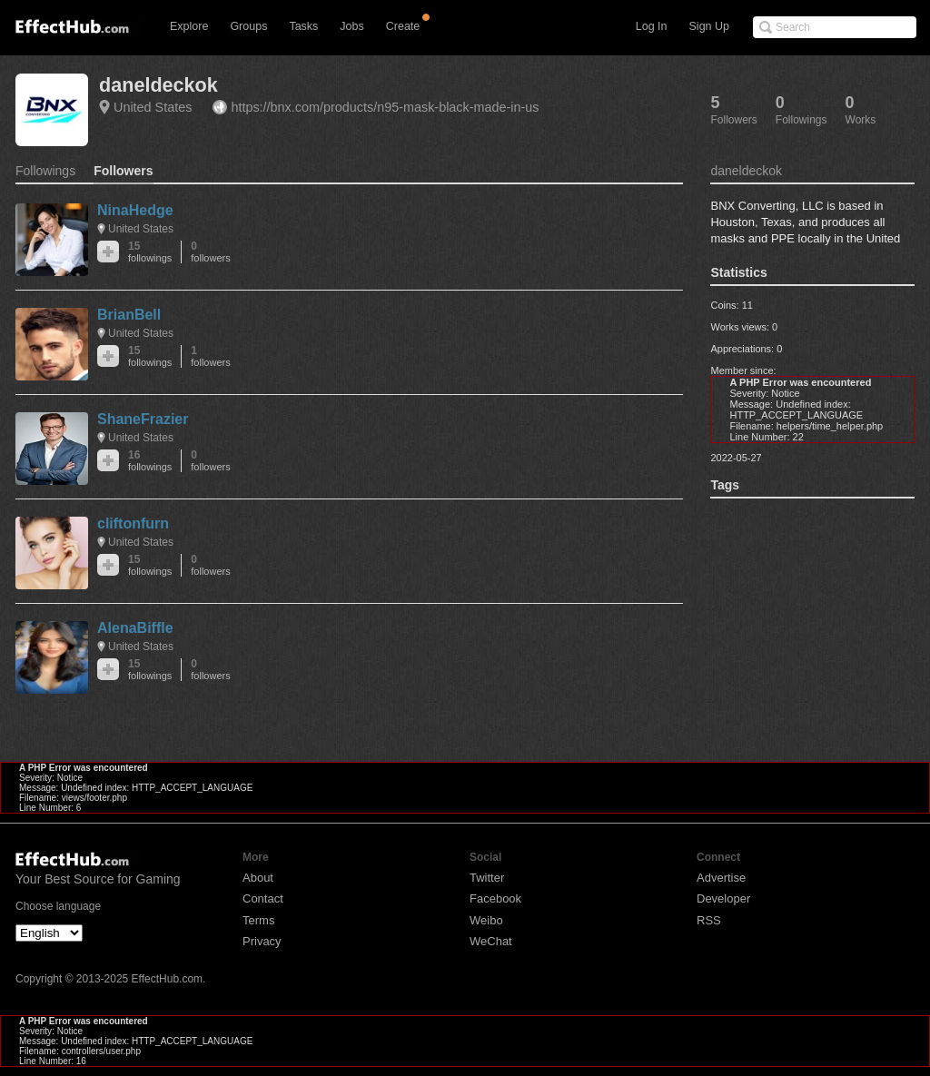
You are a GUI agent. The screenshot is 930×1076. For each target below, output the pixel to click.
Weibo (486, 920)
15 (150, 252)
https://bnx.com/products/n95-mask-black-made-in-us (385, 107)
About (257, 877)
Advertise (721, 877)
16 (150, 460)
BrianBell (129, 314)
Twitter (487, 877)
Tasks (303, 26)
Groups (248, 26)
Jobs (351, 26)
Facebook (495, 898)
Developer (723, 898)
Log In (652, 26)
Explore (189, 26)
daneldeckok (158, 85)
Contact (262, 898)
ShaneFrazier (142, 419)
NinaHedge (135, 210)
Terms (258, 920)
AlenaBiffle (135, 628)
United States (153, 107)
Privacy (262, 941)
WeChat (491, 941)
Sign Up (709, 26)
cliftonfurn (133, 523)
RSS (709, 920)
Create (403, 26)
